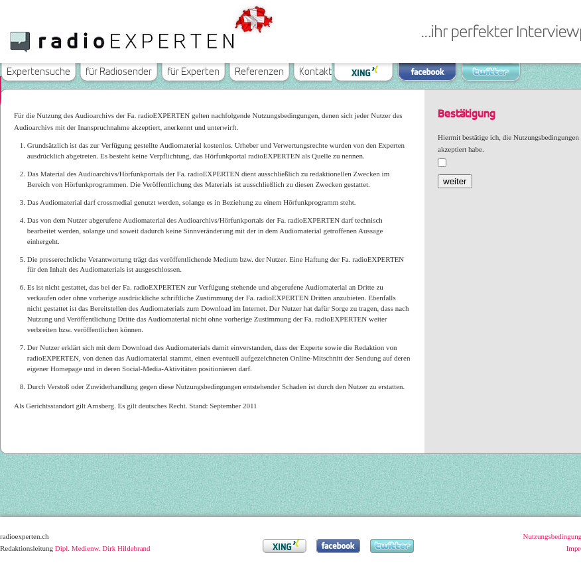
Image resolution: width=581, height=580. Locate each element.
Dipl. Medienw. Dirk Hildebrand (103, 548)
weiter (455, 181)
